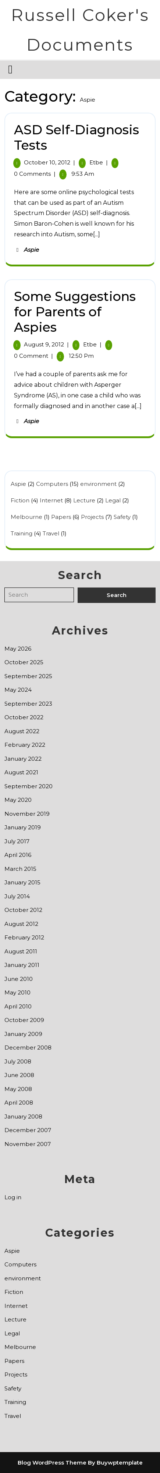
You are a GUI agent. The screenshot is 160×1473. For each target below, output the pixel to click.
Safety (122, 516)
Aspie (31, 249)
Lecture (84, 500)
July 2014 (17, 896)
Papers (61, 516)
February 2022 (24, 744)
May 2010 (17, 992)
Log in (12, 1197)
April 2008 (18, 1102)
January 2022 (23, 758)
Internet (51, 500)
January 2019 (22, 827)
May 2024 (18, 689)
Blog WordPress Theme (52, 1462)
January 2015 (22, 882)
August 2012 (21, 923)
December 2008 (27, 1047)
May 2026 (17, 648)
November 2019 (27, 813)
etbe (96, 162)
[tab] (11, 69)
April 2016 (17, 854)
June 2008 (19, 1075)
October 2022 (23, 717)
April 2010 (18, 1006)
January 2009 (23, 1033)
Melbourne (26, 516)
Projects (92, 516)
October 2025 (23, 662)
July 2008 (17, 1061)
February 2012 (24, 937)
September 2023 (28, 703)
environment (98, 483)
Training (21, 533)
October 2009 (24, 1019)
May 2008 (18, 1088)
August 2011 (20, 951)
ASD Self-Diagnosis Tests (76, 137)
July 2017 (16, 841)
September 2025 (28, 676)
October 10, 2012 (47, 162)
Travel (51, 533)
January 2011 (21, 964)
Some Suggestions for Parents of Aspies (75, 311)
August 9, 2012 (44, 344)
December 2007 (27, 1130)
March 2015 (20, 868)
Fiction (20, 500)
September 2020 (28, 786)
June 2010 (18, 978)
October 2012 (23, 909)
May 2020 (18, 799)
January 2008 (23, 1116)
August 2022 (21, 731)
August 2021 (21, 772)
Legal (113, 500)
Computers (52, 483)
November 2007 (27, 1144)
